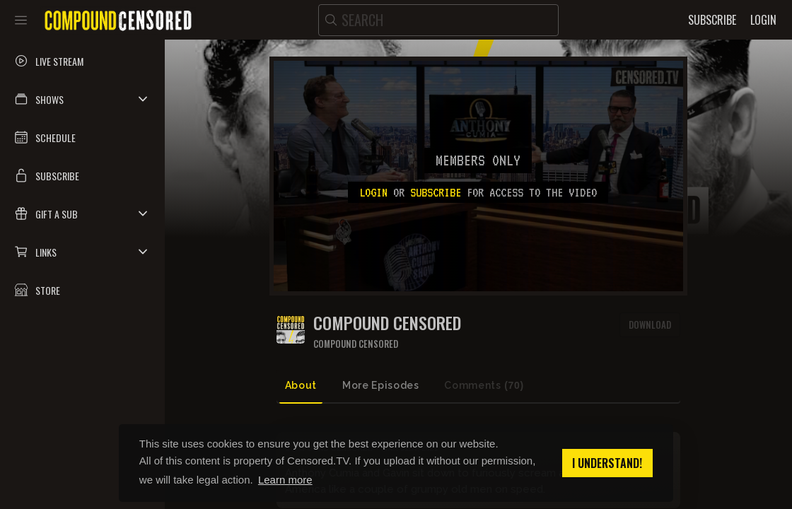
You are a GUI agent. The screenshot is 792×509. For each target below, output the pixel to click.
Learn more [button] (285, 480)
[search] (438, 20)
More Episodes (380, 385)
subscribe (435, 192)
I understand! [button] (607, 463)
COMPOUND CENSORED (387, 322)
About (301, 385)
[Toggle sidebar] (20, 19)
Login (373, 192)
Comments (483, 385)
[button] (82, 99)
